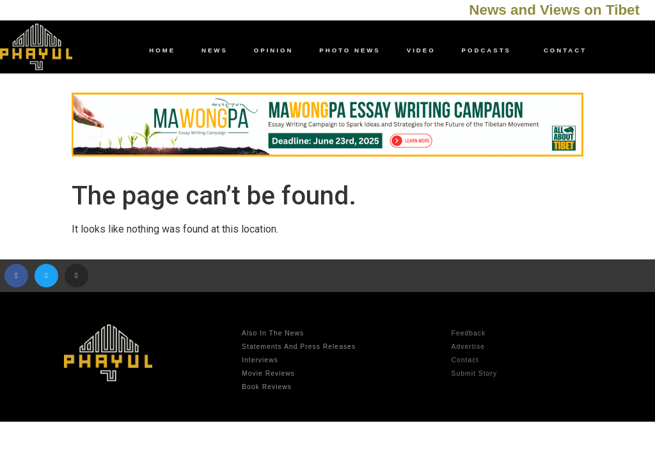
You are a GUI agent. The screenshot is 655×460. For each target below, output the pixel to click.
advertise (468, 346)
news (214, 50)
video (421, 50)
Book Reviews (267, 386)
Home (162, 50)
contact (565, 50)
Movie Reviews (268, 373)
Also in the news (273, 333)
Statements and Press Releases (299, 346)
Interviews (260, 360)
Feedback (469, 333)
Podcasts (489, 50)
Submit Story (474, 373)
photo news (349, 50)
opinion (274, 50)
